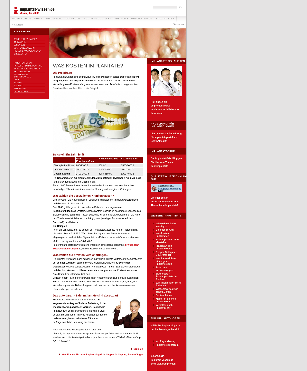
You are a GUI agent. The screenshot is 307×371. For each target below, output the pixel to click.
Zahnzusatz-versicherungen (164, 269)
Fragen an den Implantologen (164, 247)
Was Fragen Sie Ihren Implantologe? (82, 354)
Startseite (18, 25)
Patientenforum (23, 63)
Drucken (138, 349)
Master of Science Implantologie (166, 300)
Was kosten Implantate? (162, 234)
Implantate (54, 19)
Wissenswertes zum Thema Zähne (167, 290)
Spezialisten (165, 19)
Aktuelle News (22, 72)
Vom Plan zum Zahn (97, 19)
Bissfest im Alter (165, 229)
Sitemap (18, 83)
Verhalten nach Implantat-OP (164, 306)
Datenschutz (21, 91)
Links (16, 80)
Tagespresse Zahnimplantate (22, 76)
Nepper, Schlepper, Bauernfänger (124, 354)
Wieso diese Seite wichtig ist (166, 225)
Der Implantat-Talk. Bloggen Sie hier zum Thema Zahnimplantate (166, 162)
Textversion (179, 24)
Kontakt (18, 86)
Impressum (20, 88)
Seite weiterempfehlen (163, 363)
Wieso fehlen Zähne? (27, 19)
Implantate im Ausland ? (27, 69)
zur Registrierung (165, 341)
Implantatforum (169, 282)
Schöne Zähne (164, 295)
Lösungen (73, 19)
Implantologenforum (167, 345)
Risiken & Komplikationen (133, 19)
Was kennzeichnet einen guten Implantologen (166, 261)
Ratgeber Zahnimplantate (28, 66)
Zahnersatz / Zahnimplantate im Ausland (166, 276)
